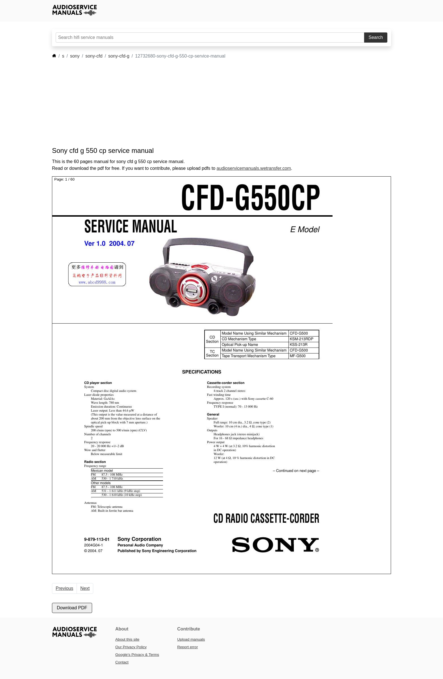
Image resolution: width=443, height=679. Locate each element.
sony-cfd (93, 56)
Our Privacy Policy (131, 647)
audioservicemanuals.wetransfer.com (254, 168)
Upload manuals (191, 639)
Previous (64, 588)
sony (75, 56)
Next (85, 588)
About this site (127, 639)
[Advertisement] (213, 102)
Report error (187, 647)
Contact (122, 662)
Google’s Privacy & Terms (137, 654)
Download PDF (72, 607)
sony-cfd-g (118, 56)
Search (376, 37)
